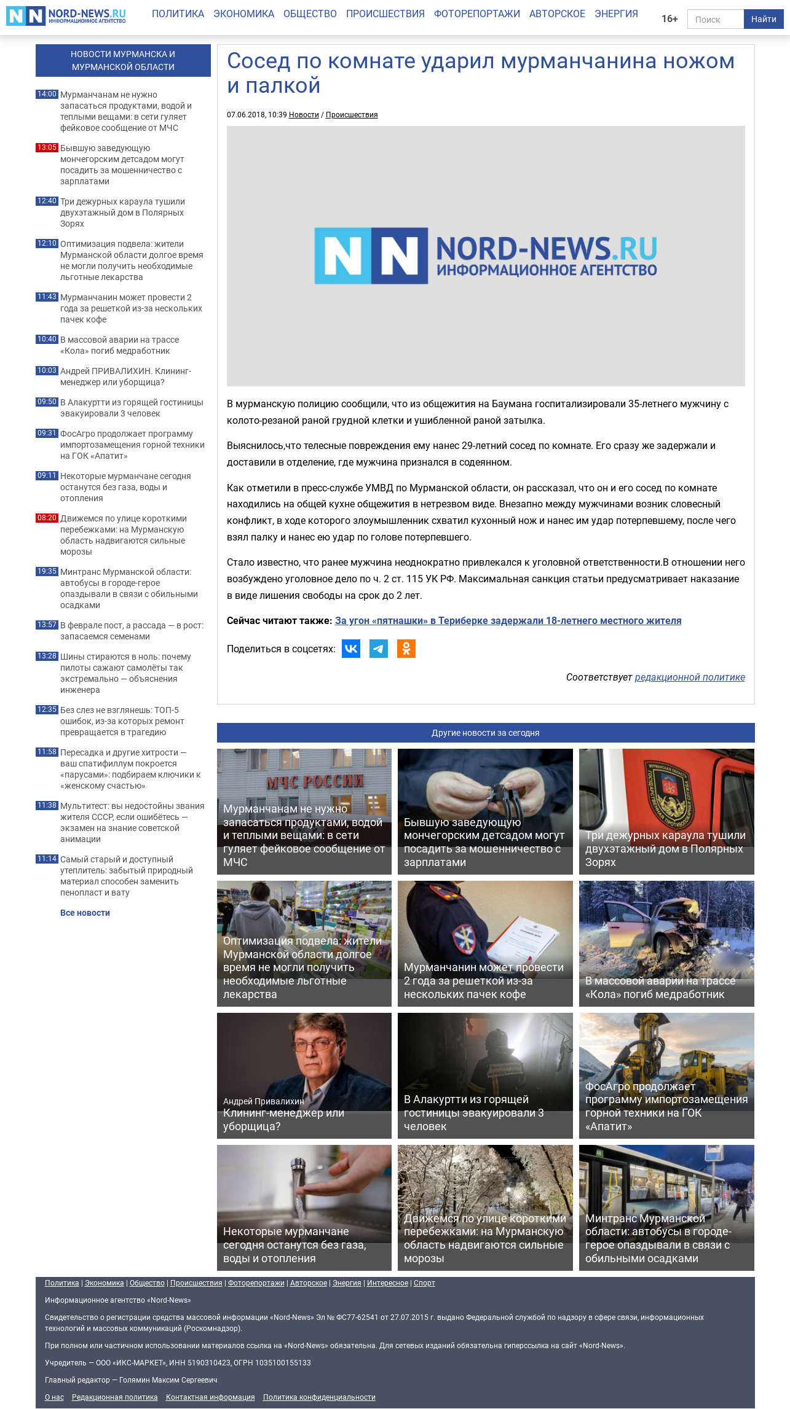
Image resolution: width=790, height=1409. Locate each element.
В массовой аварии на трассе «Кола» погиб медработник (119, 345)
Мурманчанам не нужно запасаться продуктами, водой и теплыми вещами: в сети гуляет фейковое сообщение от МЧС (126, 111)
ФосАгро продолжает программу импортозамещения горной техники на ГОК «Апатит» (132, 444)
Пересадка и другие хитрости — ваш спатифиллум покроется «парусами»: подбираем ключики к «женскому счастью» (130, 769)
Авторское (557, 13)
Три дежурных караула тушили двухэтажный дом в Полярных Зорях (122, 212)
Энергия (616, 13)
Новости (304, 114)
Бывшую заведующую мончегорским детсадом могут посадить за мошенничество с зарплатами (122, 164)
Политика (178, 13)
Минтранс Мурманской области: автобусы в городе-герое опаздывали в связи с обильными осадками (129, 588)
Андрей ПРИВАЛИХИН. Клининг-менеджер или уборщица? (125, 376)
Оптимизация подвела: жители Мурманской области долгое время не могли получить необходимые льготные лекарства (131, 260)
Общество (310, 13)
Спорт (424, 1282)
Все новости (85, 912)
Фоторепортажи (477, 13)
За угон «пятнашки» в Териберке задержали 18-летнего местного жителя (508, 620)
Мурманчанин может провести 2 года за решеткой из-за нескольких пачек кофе (131, 308)
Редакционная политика (115, 1397)
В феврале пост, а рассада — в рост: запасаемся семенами (131, 631)
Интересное (387, 1282)
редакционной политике (690, 677)
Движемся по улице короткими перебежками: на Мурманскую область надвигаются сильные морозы (123, 535)
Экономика (243, 13)
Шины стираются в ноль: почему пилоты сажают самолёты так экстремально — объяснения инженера (125, 673)
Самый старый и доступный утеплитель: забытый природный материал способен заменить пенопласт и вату (126, 876)
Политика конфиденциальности (319, 1397)
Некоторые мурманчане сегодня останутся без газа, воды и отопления (125, 487)
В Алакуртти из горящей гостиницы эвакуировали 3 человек (131, 408)
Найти (763, 19)
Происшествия (385, 13)
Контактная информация (210, 1397)
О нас (54, 1397)
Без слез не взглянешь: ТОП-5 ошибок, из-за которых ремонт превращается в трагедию (122, 721)
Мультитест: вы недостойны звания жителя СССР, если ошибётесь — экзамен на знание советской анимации (132, 822)
